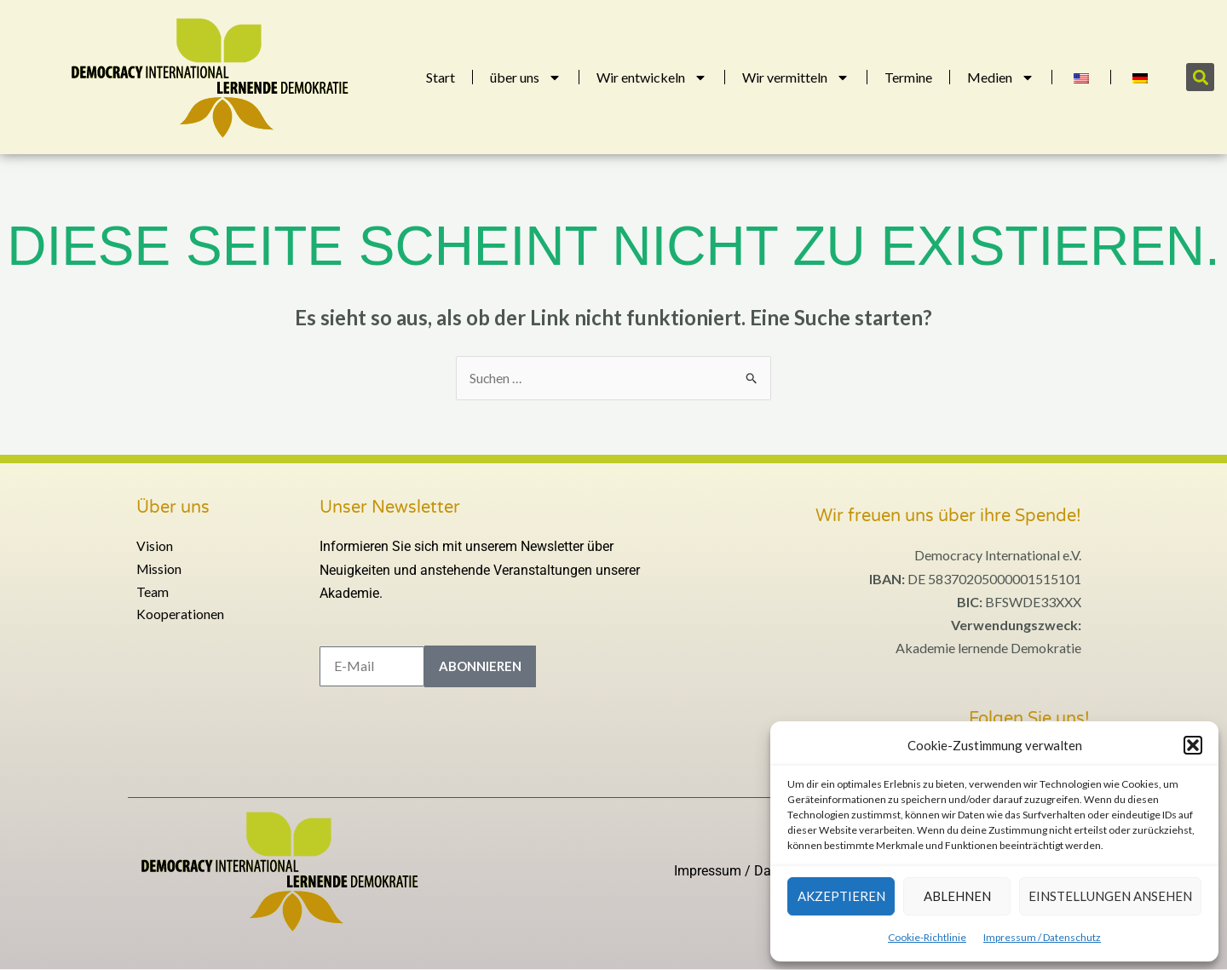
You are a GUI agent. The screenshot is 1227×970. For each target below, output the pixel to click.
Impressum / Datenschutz (1042, 937)
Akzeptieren (841, 896)
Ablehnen (957, 896)
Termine (908, 77)
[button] (1192, 745)
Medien (1000, 77)
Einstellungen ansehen (1110, 896)
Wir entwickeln (651, 77)
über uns (526, 77)
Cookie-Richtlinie (927, 937)
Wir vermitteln (796, 77)
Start (440, 77)
